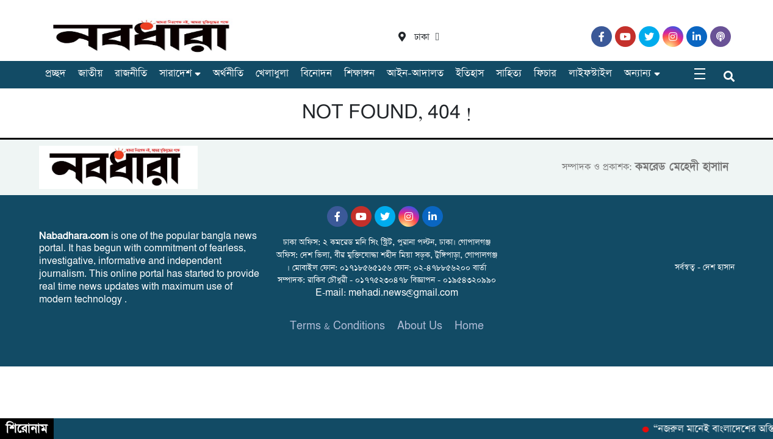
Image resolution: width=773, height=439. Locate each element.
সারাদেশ (175, 73)
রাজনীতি (131, 73)
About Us (419, 325)
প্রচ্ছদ (55, 73)
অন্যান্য (637, 73)
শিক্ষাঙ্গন (359, 73)
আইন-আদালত (415, 73)
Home (469, 325)
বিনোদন (316, 73)
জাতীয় (90, 73)
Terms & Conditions (337, 325)
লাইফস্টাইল (590, 73)
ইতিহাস (470, 73)
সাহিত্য (509, 73)
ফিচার (545, 73)
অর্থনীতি (228, 73)
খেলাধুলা (272, 73)
